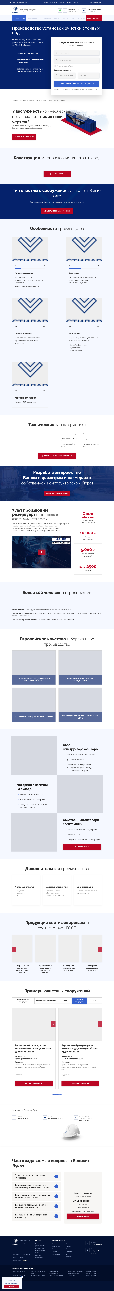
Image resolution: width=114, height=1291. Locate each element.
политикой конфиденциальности (88, 89)
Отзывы (57, 18)
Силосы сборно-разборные (75, 1271)
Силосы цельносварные (56, 1275)
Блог (73, 18)
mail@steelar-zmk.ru (94, 9)
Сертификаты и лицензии (50, 2)
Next (100, 949)
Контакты (81, 18)
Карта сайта (56, 1254)
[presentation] (53, 1024)
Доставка (68, 2)
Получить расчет (94, 18)
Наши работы (32, 18)
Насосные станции (91, 1271)
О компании (55, 1244)
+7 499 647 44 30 (73, 9)
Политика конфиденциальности (21, 1254)
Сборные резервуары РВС (38, 1275)
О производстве (45, 18)
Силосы (37, 1252)
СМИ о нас (65, 18)
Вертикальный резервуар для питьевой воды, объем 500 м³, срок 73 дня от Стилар (79, 1048)
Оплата (62, 2)
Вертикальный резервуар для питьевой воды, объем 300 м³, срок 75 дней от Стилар (33, 1048)
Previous (14, 949)
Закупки (76, 2)
